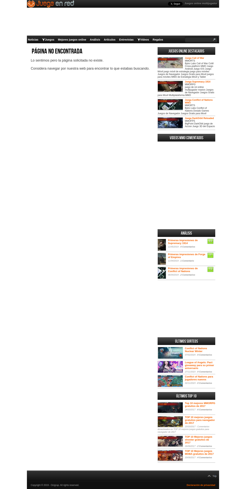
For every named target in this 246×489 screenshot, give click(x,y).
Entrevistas (126, 39)
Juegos (49, 39)
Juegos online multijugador (200, 3)
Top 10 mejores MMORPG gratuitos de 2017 (200, 404)
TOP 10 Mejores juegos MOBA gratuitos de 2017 (199, 452)
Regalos (158, 39)
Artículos (110, 39)
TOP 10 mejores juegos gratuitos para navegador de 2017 (200, 420)
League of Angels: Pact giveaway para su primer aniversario (199, 365)
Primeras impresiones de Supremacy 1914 (183, 242)
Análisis (95, 39)
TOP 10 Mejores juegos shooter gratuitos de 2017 (198, 439)
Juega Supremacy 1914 (197, 81)
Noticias (33, 39)
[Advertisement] (186, 201)
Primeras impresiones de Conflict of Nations (183, 270)
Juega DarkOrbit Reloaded (199, 118)
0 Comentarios (187, 247)
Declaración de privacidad (201, 485)
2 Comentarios (187, 275)
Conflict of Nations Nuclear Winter (196, 350)
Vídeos (144, 39)
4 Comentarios (204, 457)
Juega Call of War (194, 58)
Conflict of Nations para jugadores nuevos (199, 378)
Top (215, 476)
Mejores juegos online (72, 39)
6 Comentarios (204, 409)
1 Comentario (187, 261)
